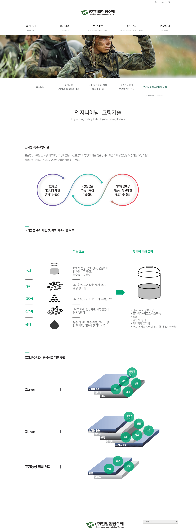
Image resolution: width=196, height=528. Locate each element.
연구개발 (98, 28)
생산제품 (64, 28)
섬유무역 (131, 28)
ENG (162, 2)
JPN (168, 2)
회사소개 (31, 28)
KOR (156, 2)
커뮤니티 (165, 28)
